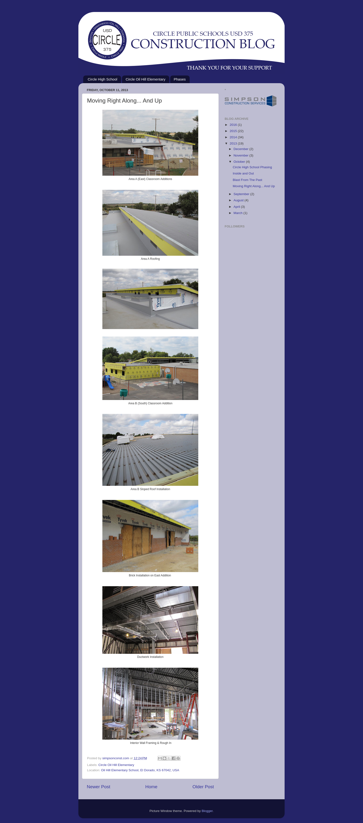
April (237, 207)
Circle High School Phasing (252, 167)
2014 (234, 137)
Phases (180, 79)
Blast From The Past (247, 180)
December (241, 149)
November (241, 155)
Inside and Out (243, 173)
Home (151, 786)
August (239, 200)
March (238, 213)
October (240, 161)
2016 (234, 125)
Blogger (207, 811)
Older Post (203, 786)
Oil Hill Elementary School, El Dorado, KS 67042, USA (140, 770)
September (242, 194)
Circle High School (102, 79)
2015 (234, 131)
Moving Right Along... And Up (254, 186)
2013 (234, 143)
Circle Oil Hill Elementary (145, 79)
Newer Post (98, 786)
